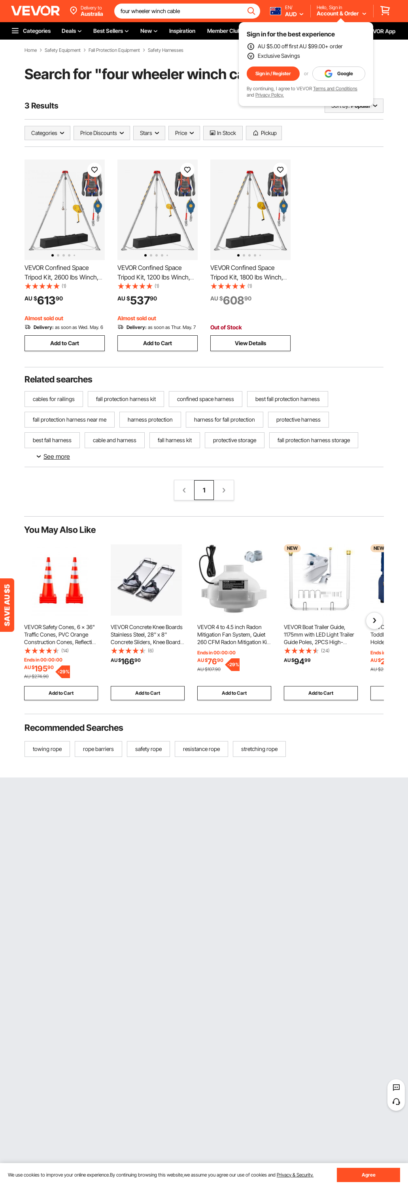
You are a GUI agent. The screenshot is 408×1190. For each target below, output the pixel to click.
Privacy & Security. (295, 1175)
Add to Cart (64, 343)
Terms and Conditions (335, 88)
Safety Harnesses (165, 50)
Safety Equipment (63, 50)
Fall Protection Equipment (114, 50)
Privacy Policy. (269, 95)
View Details (250, 343)
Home (31, 50)
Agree (369, 1175)
